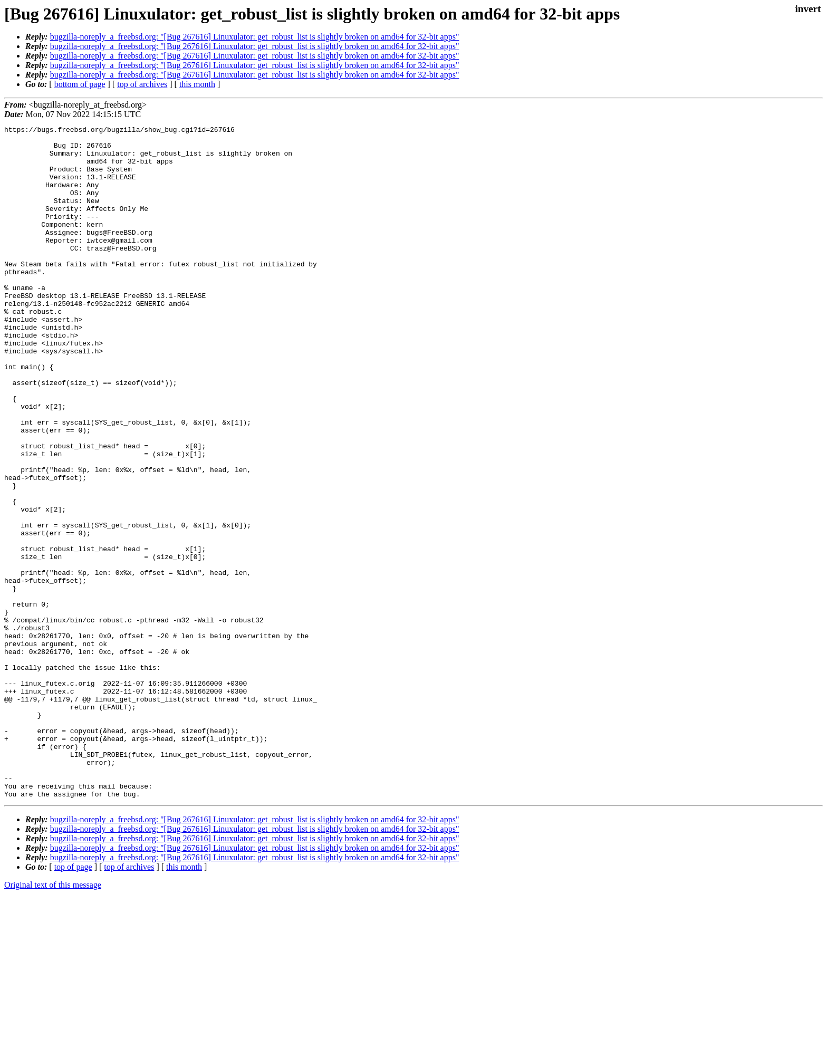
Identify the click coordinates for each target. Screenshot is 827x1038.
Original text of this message (52, 1019)
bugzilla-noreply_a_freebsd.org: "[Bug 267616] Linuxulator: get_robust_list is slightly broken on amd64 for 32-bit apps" (254, 36)
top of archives (142, 84)
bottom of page (79, 84)
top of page (73, 1001)
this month (197, 84)
